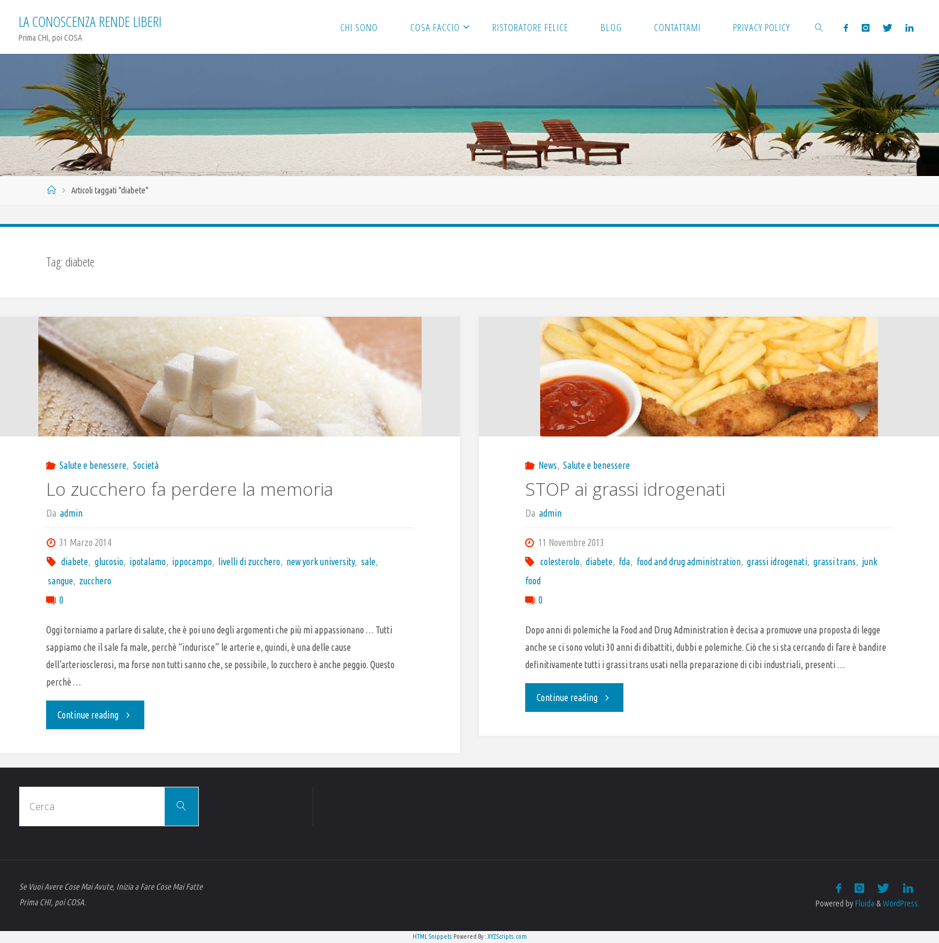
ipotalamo (147, 561)
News (547, 465)
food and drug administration (689, 561)
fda (624, 561)
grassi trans (834, 561)
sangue (60, 580)
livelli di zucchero (249, 561)
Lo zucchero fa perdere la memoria (189, 489)
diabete (74, 561)
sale (368, 561)
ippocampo (192, 561)
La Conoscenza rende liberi (90, 21)
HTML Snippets (432, 936)
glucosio (109, 561)
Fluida (863, 903)
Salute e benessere (92, 465)
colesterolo (560, 561)
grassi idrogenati (777, 561)
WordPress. (901, 903)
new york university (320, 561)
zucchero (95, 580)
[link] (819, 27)
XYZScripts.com (507, 936)
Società (146, 465)
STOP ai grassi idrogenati (625, 489)
